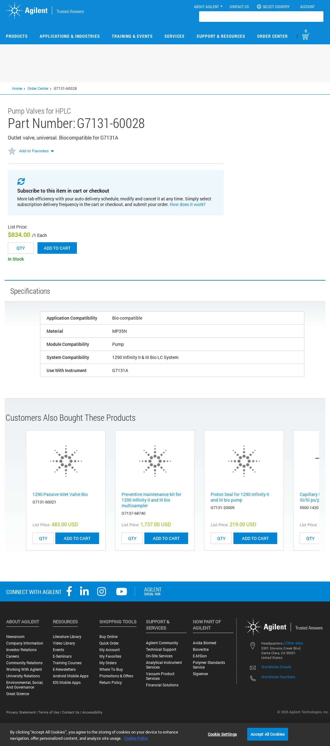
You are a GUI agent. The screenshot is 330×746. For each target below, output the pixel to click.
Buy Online (108, 636)
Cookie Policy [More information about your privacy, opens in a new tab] (136, 738)
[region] (165, 734)
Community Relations (24, 662)
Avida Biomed (204, 642)
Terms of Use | (50, 712)
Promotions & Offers (116, 676)
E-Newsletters (64, 669)
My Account (109, 649)
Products (17, 36)
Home (17, 88)
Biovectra (201, 649)
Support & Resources (221, 36)
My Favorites (110, 656)
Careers (12, 656)
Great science (17, 693)
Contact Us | (72, 712)
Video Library (64, 643)
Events (58, 649)
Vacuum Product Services (160, 676)
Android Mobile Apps (70, 676)
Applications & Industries (70, 36)
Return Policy (110, 682)
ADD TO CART (77, 538)
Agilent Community (162, 642)
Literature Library (67, 636)
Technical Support (161, 649)
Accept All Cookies (268, 734)
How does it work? (188, 204)
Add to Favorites (34, 151)
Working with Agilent (24, 669)
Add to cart (57, 248)
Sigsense (200, 673)
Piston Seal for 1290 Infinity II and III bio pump (240, 497)
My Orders (108, 662)
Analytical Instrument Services (164, 665)
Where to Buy (111, 669)
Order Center (272, 36)
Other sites (294, 642)
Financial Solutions (162, 685)
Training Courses (67, 662)
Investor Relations (21, 649)
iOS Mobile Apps (67, 682)
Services (174, 36)
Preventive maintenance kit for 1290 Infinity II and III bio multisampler (151, 499)
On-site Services (159, 656)
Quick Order (109, 643)
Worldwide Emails (276, 666)
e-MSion (200, 656)
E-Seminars (62, 656)
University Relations (23, 676)
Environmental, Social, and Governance (24, 685)
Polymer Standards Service (209, 665)
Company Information (24, 643)
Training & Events (132, 36)
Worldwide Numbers (278, 676)
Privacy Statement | (22, 712)
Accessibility (92, 712)
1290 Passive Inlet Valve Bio (60, 494)
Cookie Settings (222, 734)
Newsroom (15, 636)
